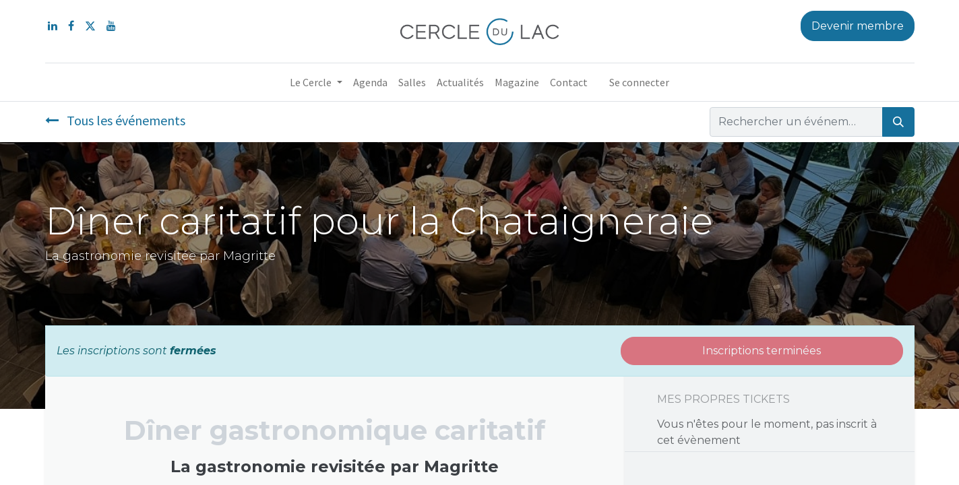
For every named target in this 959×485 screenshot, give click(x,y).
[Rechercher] (898, 122)
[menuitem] (370, 82)
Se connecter (639, 82)
